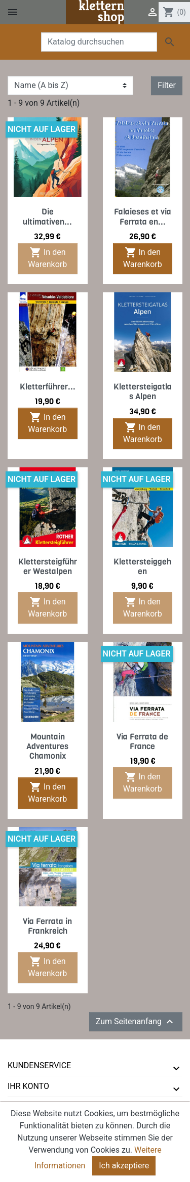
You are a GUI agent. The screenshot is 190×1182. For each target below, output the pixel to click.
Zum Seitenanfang (136, 1022)
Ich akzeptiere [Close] (124, 1167)
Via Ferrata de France (142, 741)
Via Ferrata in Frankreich (47, 926)
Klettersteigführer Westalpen (47, 566)
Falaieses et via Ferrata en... (142, 216)
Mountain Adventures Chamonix (47, 746)
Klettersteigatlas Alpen (142, 391)
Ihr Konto (28, 1086)
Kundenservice (39, 1065)
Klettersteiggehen (142, 566)
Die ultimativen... (47, 216)
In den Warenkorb (47, 257)
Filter (167, 85)
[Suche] (99, 42)
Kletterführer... (47, 386)
